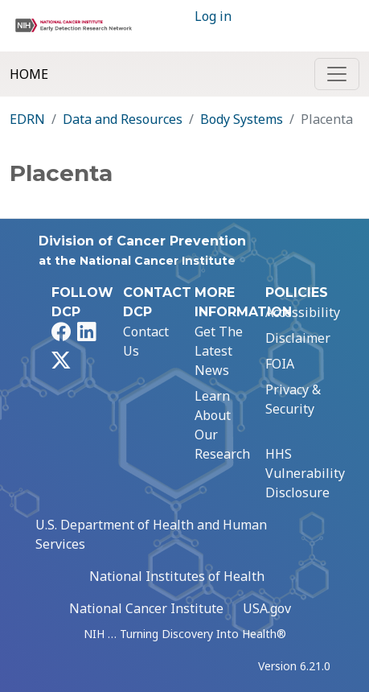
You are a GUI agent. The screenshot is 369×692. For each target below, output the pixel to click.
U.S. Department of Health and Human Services (151, 534)
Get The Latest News (219, 351)
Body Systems (241, 119)
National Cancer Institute (146, 608)
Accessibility (302, 312)
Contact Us (146, 341)
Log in (213, 16)
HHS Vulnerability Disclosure (305, 473)
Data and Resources (122, 119)
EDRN (27, 119)
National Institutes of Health (176, 576)
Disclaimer (297, 338)
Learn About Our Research (222, 425)
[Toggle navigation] (336, 74)
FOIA (279, 364)
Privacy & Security (293, 399)
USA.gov (267, 608)
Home (29, 74)
